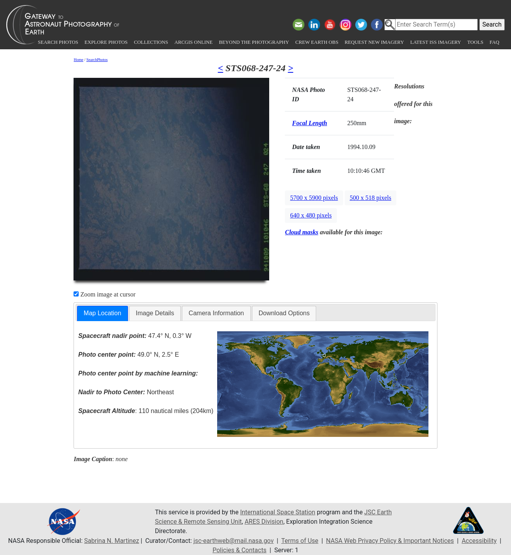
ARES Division (264, 521)
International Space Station (277, 512)
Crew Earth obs (316, 42)
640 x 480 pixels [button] (310, 215)
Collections (151, 42)
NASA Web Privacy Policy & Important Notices (390, 540)
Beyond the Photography (254, 42)
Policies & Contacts (239, 550)
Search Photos (58, 42)
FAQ (494, 42)
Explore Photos (106, 42)
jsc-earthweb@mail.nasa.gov (233, 540)
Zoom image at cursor (104, 294)
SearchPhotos (97, 59)
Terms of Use (299, 540)
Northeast (126, 392)
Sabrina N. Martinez (111, 540)
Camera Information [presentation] (216, 313)
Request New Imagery (374, 42)
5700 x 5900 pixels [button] (314, 197)
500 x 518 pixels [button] (370, 197)
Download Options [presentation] (284, 313)
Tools (475, 42)
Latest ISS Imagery (435, 42)
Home (78, 59)
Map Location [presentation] (102, 313)
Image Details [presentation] (155, 313)
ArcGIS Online (194, 42)
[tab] (102, 313)
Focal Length (309, 123)
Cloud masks (301, 232)
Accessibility (479, 540)
